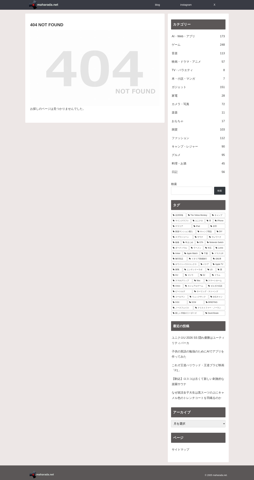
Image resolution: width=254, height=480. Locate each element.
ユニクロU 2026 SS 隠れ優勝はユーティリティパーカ (198, 340)
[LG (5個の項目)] (211, 269)
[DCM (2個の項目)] (196, 302)
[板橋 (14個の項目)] (176, 242)
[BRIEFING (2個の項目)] (214, 302)
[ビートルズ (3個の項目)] (181, 291)
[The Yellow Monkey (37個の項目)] (198, 215)
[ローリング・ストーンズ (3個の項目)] (209, 291)
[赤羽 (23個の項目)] (217, 226)
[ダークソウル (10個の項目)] (180, 248)
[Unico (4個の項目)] (177, 286)
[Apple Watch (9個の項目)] (191, 253)
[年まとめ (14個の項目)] (188, 242)
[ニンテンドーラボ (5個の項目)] (194, 269)
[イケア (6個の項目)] (205, 264)
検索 (174, 184)
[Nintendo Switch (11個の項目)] (215, 242)
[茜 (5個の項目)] (220, 269)
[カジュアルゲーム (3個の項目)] (195, 286)
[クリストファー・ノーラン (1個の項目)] (209, 307)
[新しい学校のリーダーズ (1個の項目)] (187, 313)
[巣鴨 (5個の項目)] (176, 269)
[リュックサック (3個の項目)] (198, 296)
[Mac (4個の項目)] (198, 280)
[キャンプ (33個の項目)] (218, 215)
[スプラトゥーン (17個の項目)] (182, 237)
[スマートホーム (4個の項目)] (214, 280)
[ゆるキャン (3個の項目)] (217, 296)
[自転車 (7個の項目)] (218, 258)
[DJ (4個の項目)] (204, 275)
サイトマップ (180, 449)
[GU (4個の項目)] (177, 275)
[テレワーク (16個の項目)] (216, 237)
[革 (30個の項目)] (209, 220)
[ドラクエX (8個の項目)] (217, 253)
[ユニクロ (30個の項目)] (198, 220)
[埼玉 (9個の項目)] (209, 248)
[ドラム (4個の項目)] (218, 275)
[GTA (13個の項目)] (200, 242)
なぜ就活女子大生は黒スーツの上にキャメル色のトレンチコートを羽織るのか (198, 395)
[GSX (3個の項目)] (179, 302)
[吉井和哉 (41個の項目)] (178, 215)
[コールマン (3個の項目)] (179, 296)
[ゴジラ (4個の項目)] (191, 275)
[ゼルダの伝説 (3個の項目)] (216, 286)
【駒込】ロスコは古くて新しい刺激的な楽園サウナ (198, 381)
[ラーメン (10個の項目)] (196, 248)
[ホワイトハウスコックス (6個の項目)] (185, 264)
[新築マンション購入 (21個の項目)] (183, 231)
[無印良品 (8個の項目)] (179, 258)
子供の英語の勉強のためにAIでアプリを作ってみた (198, 354)
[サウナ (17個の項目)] (200, 237)
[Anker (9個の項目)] (176, 253)
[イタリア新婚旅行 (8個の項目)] (199, 258)
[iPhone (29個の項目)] (219, 220)
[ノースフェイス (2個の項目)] (182, 307)
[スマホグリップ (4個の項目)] (181, 280)
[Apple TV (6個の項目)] (218, 264)
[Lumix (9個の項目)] (219, 248)
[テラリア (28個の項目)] (181, 226)
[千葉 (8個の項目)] (205, 253)
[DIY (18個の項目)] (220, 231)
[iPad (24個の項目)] (200, 226)
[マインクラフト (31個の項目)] (181, 220)
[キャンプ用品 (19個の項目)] (205, 231)
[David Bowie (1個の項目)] (214, 313)
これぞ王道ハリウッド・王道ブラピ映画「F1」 (198, 368)
